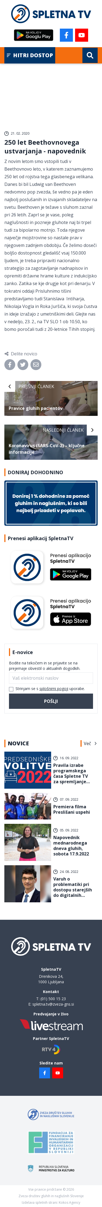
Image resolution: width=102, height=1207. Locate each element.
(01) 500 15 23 (53, 998)
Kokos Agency (69, 1202)
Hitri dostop (30, 55)
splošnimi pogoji (53, 688)
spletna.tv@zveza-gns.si (53, 1004)
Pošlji (51, 701)
